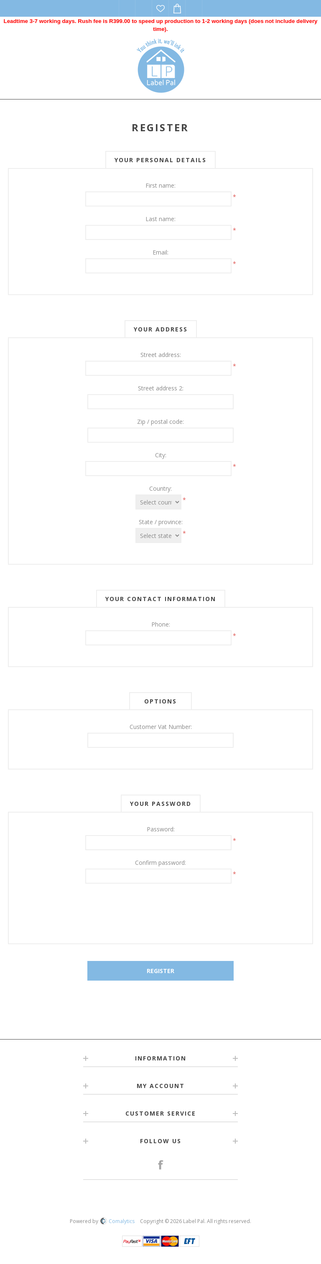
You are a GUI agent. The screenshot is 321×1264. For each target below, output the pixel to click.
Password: (161, 829)
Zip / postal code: (160, 422)
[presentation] (160, 908)
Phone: (160, 624)
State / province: (161, 522)
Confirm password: (160, 862)
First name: (160, 185)
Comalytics (117, 1221)
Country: (160, 488)
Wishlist (160, 8)
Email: (160, 252)
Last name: (160, 219)
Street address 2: (160, 388)
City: (160, 455)
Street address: (160, 355)
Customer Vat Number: (161, 727)
